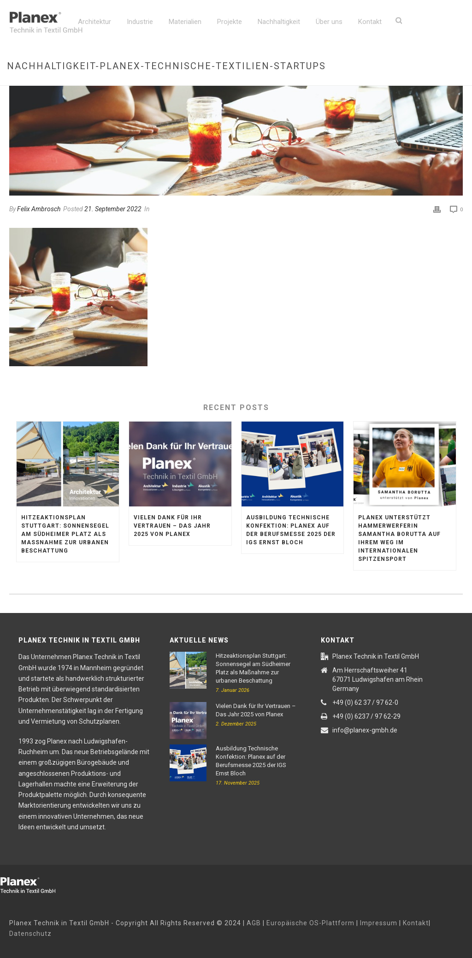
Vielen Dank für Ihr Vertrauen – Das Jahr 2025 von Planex (172, 525)
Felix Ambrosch (38, 209)
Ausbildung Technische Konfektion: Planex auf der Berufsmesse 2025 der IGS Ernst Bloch (291, 530)
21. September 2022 (113, 209)
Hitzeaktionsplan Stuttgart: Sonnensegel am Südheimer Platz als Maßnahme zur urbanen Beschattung (65, 534)
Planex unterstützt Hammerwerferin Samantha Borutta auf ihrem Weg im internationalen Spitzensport (399, 538)
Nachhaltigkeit (279, 22)
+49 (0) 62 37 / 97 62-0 (365, 702)
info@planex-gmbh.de (364, 730)
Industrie (140, 22)
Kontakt (370, 22)
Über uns (329, 22)
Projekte (229, 22)
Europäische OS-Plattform (310, 923)
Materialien (185, 22)
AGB (254, 923)
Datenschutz (30, 933)
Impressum (378, 923)
